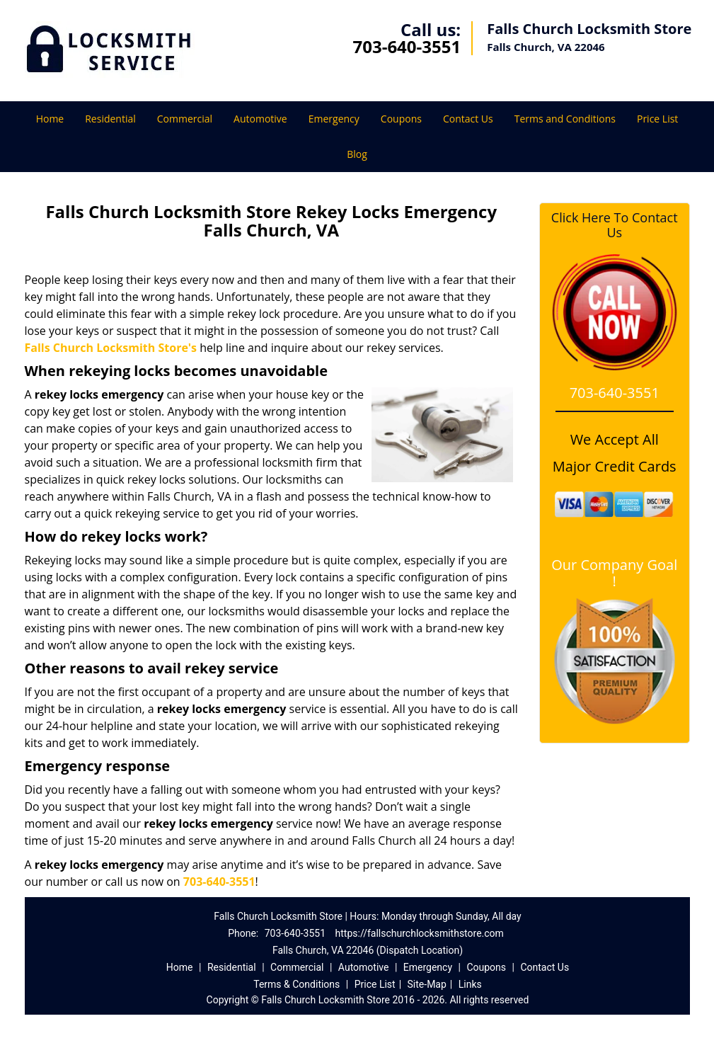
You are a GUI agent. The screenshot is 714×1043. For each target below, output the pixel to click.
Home (50, 118)
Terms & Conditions (296, 984)
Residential (110, 118)
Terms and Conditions (565, 118)
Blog (357, 154)
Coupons (401, 118)
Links (470, 984)
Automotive (260, 118)
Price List (657, 118)
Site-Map (427, 984)
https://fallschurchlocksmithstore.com (419, 933)
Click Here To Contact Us (614, 225)
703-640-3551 (406, 46)
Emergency (334, 118)
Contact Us (468, 118)
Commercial (184, 118)
